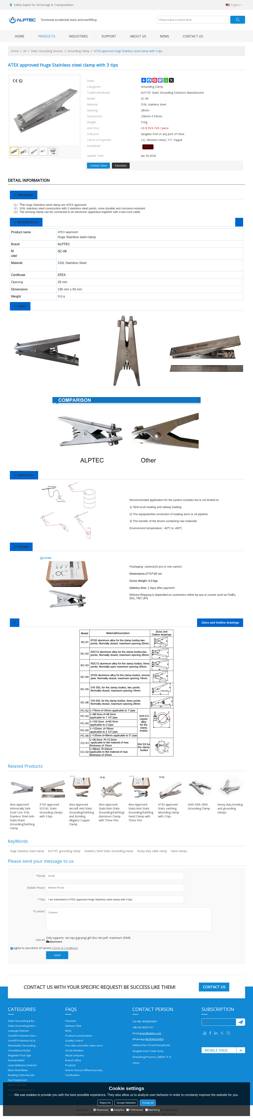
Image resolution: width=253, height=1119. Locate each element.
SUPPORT (105, 36)
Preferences (134, 1109)
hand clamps (179, 851)
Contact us (214, 987)
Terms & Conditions (65, 948)
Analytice (117, 1109)
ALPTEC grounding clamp (64, 851)
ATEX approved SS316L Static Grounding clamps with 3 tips (51, 810)
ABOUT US (134, 36)
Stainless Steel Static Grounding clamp (108, 851)
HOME (16, 36)
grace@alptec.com (150, 1033)
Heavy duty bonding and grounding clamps (230, 808)
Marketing (152, 1109)
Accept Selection (126, 1102)
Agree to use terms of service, (44, 948)
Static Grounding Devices (47, 51)
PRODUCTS (43, 36)
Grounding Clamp (78, 51)
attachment (54, 941)
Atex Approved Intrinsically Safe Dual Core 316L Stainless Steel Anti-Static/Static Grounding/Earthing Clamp (22, 816)
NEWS (161, 36)
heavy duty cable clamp (152, 851)
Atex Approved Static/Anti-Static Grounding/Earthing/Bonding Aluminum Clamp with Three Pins (112, 812)
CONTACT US (189, 36)
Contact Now (98, 165)
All (24, 51)
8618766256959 (154, 1039)
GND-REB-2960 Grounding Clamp (199, 806)
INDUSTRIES (75, 36)
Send (57, 955)
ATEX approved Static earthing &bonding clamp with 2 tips (168, 810)
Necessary (101, 1109)
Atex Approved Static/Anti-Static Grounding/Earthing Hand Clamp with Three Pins (140, 812)
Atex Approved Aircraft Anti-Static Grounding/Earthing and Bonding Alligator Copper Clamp (81, 814)
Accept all (147, 1102)
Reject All (105, 1102)
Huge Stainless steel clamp (27, 851)
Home (15, 51)
